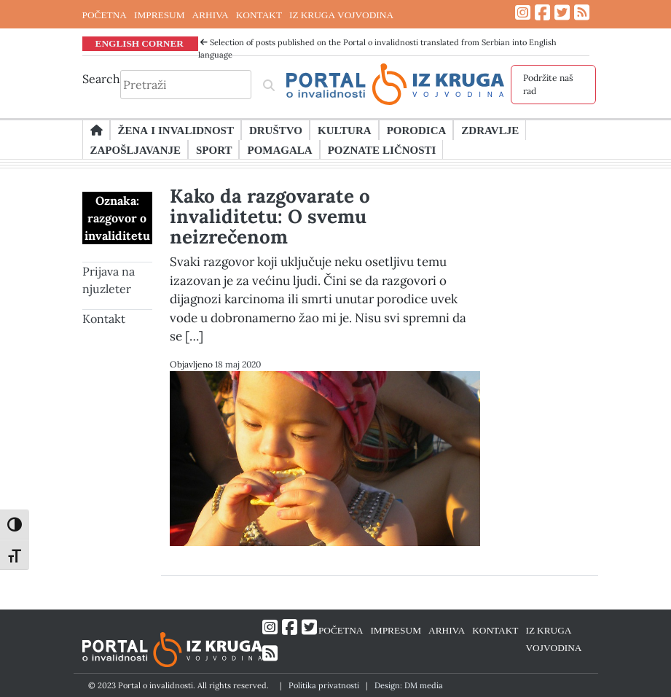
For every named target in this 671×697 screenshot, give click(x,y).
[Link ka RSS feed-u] (581, 12)
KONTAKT (259, 14)
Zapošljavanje (135, 149)
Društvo (275, 129)
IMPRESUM (159, 14)
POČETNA (104, 14)
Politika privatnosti (324, 685)
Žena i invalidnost (176, 129)
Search (101, 78)
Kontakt (103, 318)
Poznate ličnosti (382, 149)
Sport (214, 149)
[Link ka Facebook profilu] (542, 12)
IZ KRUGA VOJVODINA (341, 14)
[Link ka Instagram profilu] (522, 12)
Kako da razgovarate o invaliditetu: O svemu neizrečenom (270, 216)
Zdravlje (490, 129)
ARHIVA (210, 14)
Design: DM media (408, 685)
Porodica (417, 129)
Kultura (345, 129)
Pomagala (279, 149)
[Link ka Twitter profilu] (562, 12)
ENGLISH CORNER (139, 43)
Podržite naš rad (548, 84)
